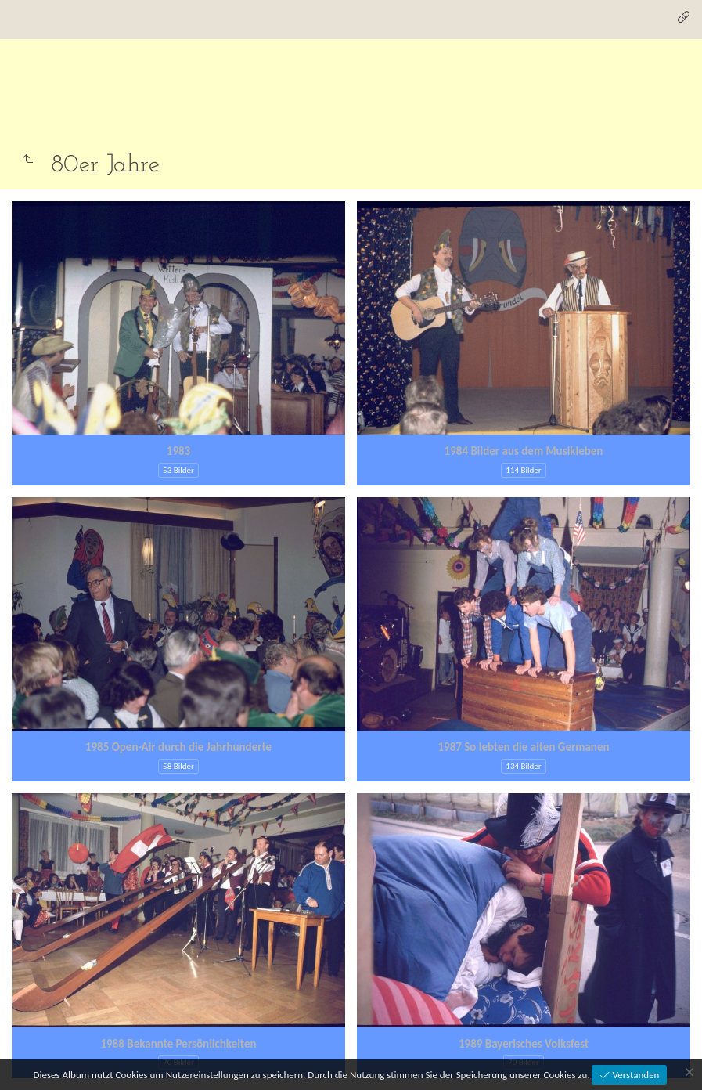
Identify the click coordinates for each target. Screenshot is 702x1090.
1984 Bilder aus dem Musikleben (524, 451)
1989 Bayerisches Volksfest (524, 1044)
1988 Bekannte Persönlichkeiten (179, 1044)
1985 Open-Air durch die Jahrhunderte (178, 747)
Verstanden (635, 1075)
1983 (178, 451)
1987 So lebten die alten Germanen (523, 747)
